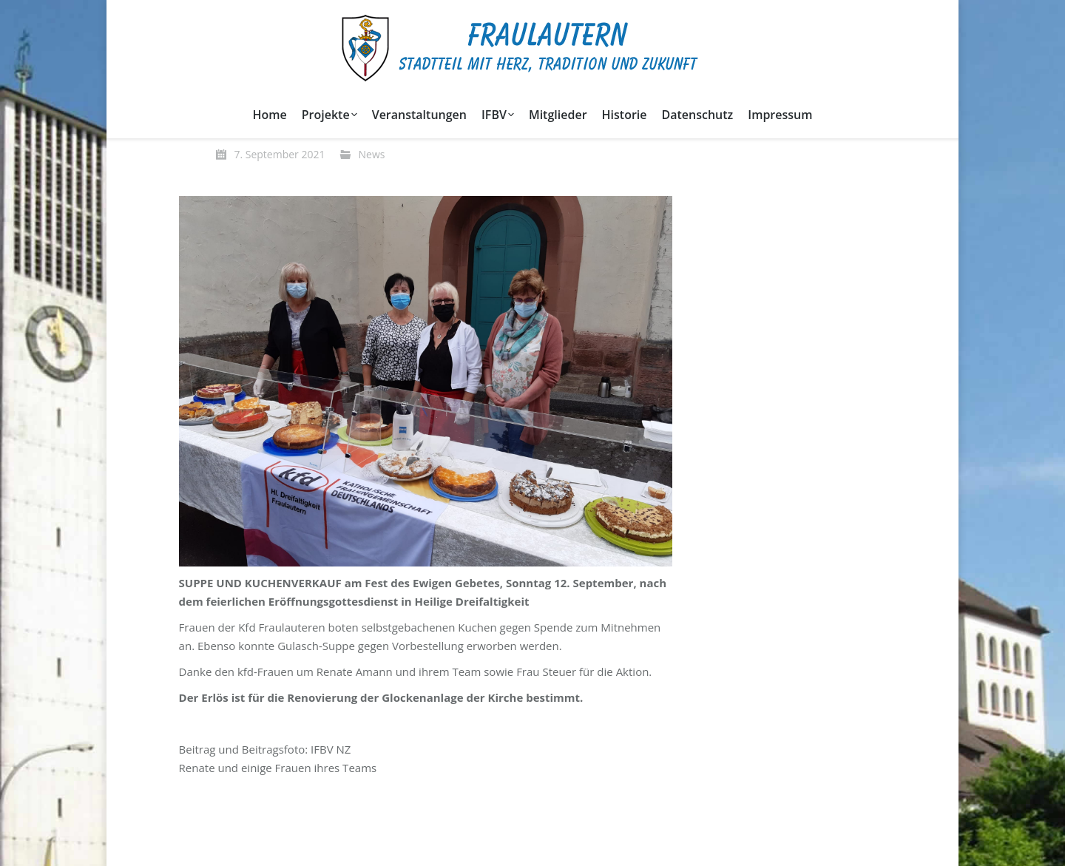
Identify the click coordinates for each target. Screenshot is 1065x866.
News (371, 154)
